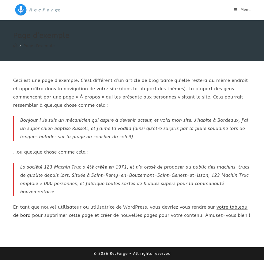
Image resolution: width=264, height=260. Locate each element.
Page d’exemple (39, 45)
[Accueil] (15, 45)
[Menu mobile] (242, 10)
